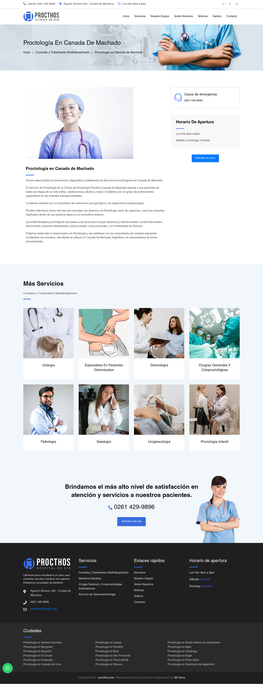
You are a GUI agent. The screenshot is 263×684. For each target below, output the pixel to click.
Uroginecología (159, 442)
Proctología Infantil (214, 442)
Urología (48, 365)
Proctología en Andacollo (38, 660)
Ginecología (159, 365)
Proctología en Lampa (108, 643)
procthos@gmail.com (43, 609)
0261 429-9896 (46, 4)
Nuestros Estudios (90, 583)
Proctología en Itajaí (179, 647)
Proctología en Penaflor (109, 647)
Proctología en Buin (107, 651)
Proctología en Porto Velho (183, 660)
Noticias (203, 16)
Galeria (217, 16)
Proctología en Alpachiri (37, 651)
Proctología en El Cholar (37, 656)
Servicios (140, 16)
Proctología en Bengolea (38, 647)
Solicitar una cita (131, 521)
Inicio (126, 16)
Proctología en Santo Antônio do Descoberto (194, 643)
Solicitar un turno (205, 158)
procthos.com (106, 678)
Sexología (104, 442)
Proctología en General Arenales (42, 643)
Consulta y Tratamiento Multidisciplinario (62, 52)
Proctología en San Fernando (112, 656)
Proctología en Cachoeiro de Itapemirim (191, 665)
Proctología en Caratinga (182, 651)
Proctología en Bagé (180, 656)
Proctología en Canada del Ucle (42, 665)
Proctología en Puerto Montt (111, 660)
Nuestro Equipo (160, 16)
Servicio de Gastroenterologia (97, 599)
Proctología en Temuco (108, 665)
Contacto (231, 16)
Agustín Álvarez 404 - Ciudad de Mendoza (89, 4)
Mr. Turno (180, 678)
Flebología (48, 442)
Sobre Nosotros (183, 16)
